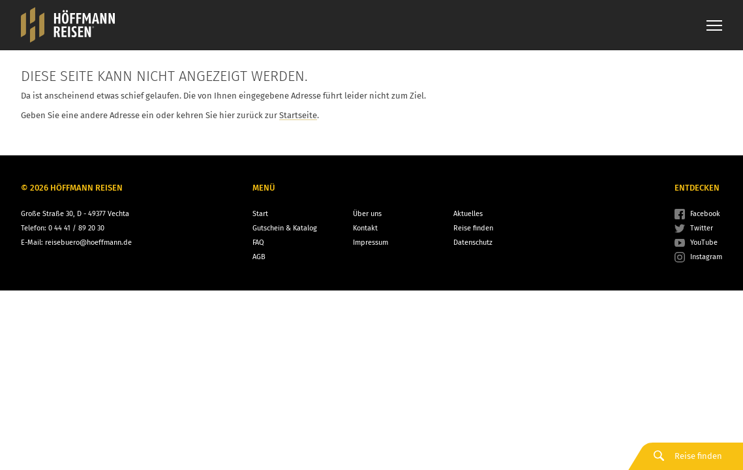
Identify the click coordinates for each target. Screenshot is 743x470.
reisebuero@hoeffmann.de (88, 242)
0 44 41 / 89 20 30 (76, 228)
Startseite (298, 115)
